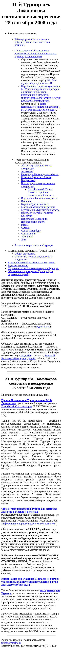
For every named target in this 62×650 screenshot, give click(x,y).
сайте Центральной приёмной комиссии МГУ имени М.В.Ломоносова (40, 106)
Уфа (23, 239)
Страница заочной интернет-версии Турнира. (33, 268)
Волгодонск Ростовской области (39, 198)
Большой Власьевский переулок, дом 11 (28, 357)
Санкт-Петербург (31, 230)
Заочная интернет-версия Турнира (34, 245)
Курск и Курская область (35, 204)
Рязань (25, 224)
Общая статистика (25, 253)
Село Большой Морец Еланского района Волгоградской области (41, 192)
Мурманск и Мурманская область (40, 210)
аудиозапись (43, 326)
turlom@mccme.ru (11, 642)
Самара (25, 227)
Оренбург (26, 215)
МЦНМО (25, 355)
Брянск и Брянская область (36, 177)
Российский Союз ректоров (16, 406)
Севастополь (28, 233)
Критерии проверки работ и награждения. (31, 262)
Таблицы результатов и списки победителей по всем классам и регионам (32, 42)
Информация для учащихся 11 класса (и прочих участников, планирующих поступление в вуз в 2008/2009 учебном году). (30, 581)
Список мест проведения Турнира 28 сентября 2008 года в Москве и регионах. (29, 510)
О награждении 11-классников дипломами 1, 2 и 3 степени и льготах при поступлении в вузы (36, 53)
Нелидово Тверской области (37, 212)
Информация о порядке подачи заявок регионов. (28, 523)
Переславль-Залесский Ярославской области (34, 220)
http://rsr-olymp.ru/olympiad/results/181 (39, 81)
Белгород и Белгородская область (40, 174)
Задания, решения (18, 265)
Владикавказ (28, 180)
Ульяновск (27, 236)
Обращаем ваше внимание (16, 343)
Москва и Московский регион (38, 207)
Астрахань (27, 171)
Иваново (26, 201)
